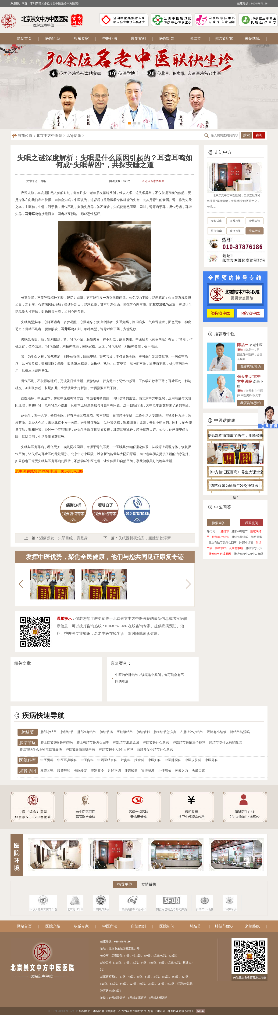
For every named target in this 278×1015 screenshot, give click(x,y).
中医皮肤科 (193, 760)
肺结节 (195, 38)
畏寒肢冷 (97, 770)
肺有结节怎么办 (164, 732)
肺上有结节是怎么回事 (223, 542)
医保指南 (216, 231)
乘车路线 (254, 231)
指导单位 (124, 884)
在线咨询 (235, 221)
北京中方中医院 (49, 136)
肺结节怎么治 (254, 548)
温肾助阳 (73, 136)
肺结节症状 (223, 38)
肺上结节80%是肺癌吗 (56, 742)
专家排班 (216, 221)
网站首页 (24, 38)
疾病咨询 (235, 231)
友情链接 (148, 884)
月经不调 (114, 770)
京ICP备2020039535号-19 (63, 1011)
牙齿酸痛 (131, 770)
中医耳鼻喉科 (67, 760)
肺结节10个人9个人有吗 (248, 553)
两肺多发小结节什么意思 (155, 749)
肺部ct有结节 (240, 531)
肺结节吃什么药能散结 (229, 548)
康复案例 (138, 38)
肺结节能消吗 (240, 537)
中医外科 (211, 760)
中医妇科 (154, 760)
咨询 (259, 135)
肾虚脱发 (147, 770)
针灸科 (126, 760)
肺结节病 (106, 732)
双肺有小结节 (220, 537)
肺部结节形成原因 (220, 553)
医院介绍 (52, 38)
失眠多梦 (80, 770)
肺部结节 (67, 732)
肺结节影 (256, 537)
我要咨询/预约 (250, 367)
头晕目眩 (198, 770)
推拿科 (139, 760)
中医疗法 (109, 38)
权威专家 (81, 38)
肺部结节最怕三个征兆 (189, 742)
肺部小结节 (246, 542)
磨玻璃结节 (125, 732)
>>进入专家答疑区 (153, 181)
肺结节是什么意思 (156, 742)
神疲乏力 (181, 770)
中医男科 (46, 760)
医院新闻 (166, 38)
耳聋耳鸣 (46, 770)
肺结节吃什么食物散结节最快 (40, 749)
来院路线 (252, 38)
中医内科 (87, 760)
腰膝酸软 (63, 770)
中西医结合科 (107, 760)
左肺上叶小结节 (191, 732)
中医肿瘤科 (173, 760)
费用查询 (254, 221)
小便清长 (164, 770)
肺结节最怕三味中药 (80, 749)
